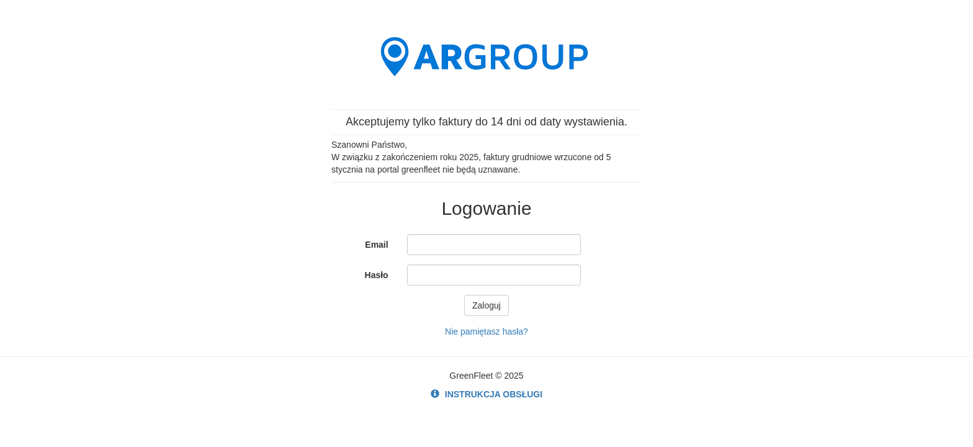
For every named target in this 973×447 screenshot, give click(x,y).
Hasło (376, 275)
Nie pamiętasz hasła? (486, 331)
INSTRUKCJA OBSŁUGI (486, 394)
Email (376, 245)
